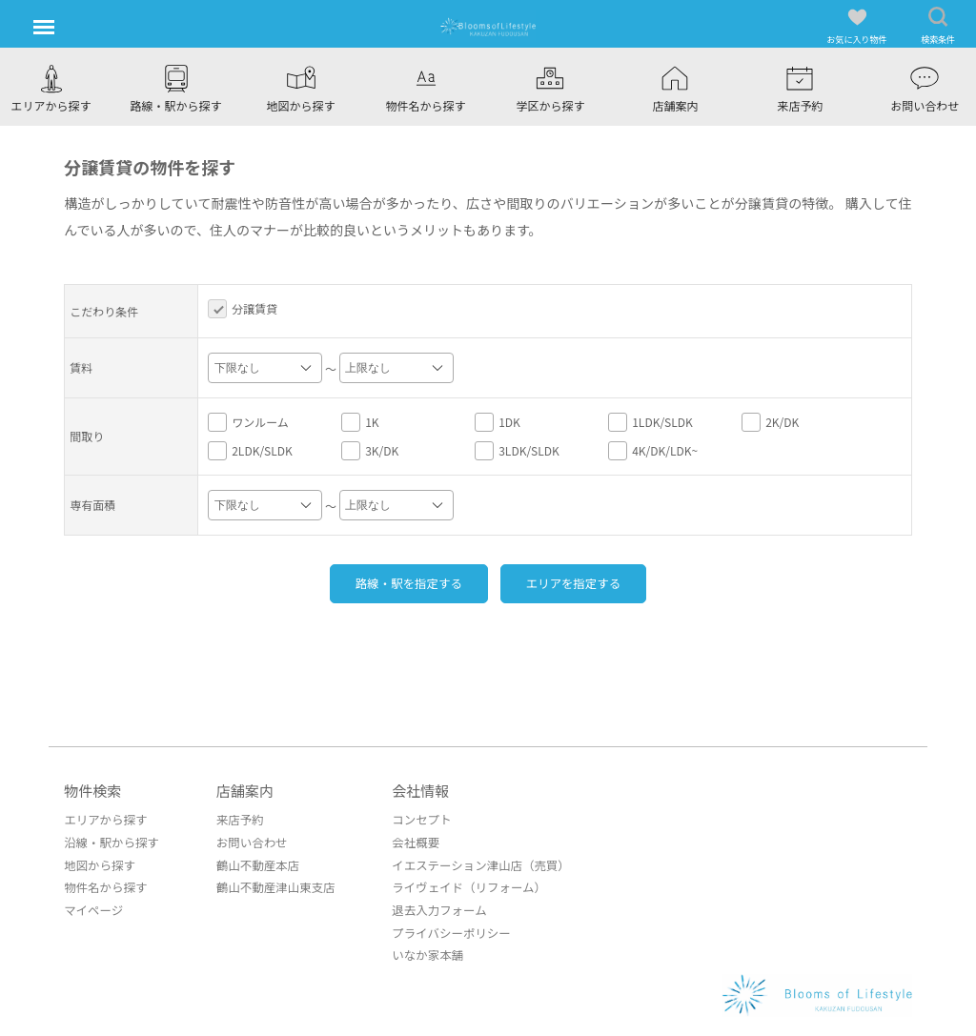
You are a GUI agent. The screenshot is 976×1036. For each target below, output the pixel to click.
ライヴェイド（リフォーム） (458, 885)
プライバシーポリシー (441, 929)
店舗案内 (241, 790)
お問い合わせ (247, 841)
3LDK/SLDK (517, 450)
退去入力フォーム (430, 907)
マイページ (92, 907)
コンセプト (412, 819)
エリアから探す (104, 819)
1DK (497, 422)
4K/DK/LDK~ (653, 450)
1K (359, 422)
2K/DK (770, 422)
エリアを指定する (584, 583)
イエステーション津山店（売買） (470, 863)
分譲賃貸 (242, 308)
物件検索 (92, 790)
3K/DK (369, 450)
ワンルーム (248, 422)
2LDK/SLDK (250, 450)
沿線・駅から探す (109, 841)
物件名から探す (104, 885)
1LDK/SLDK (650, 422)
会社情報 (412, 790)
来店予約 (235, 819)
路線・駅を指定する (397, 583)
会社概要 (407, 841)
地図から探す (98, 863)
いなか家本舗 (418, 951)
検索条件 (938, 26)
